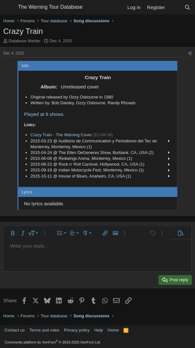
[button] (12, 233)
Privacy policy (77, 330)
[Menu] (8, 7)
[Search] (187, 7)
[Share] (190, 53)
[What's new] (174, 7)
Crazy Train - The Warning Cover (61, 134)
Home (113, 330)
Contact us (15, 330)
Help (98, 330)
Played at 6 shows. (44, 114)
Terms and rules (44, 330)
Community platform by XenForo (53, 342)
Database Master (25, 40)
